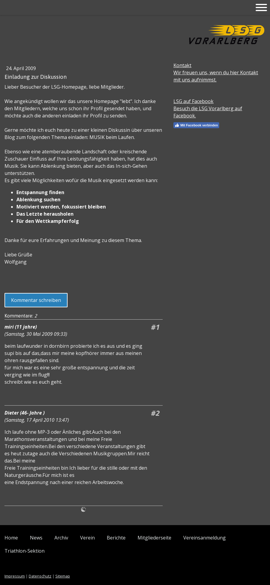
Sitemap (62, 576)
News (36, 537)
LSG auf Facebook (193, 101)
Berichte (116, 537)
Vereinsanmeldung (204, 537)
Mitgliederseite (154, 537)
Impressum (14, 576)
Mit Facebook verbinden (196, 125)
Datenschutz (40, 576)
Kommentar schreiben (36, 300)
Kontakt (182, 65)
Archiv (61, 537)
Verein (87, 537)
